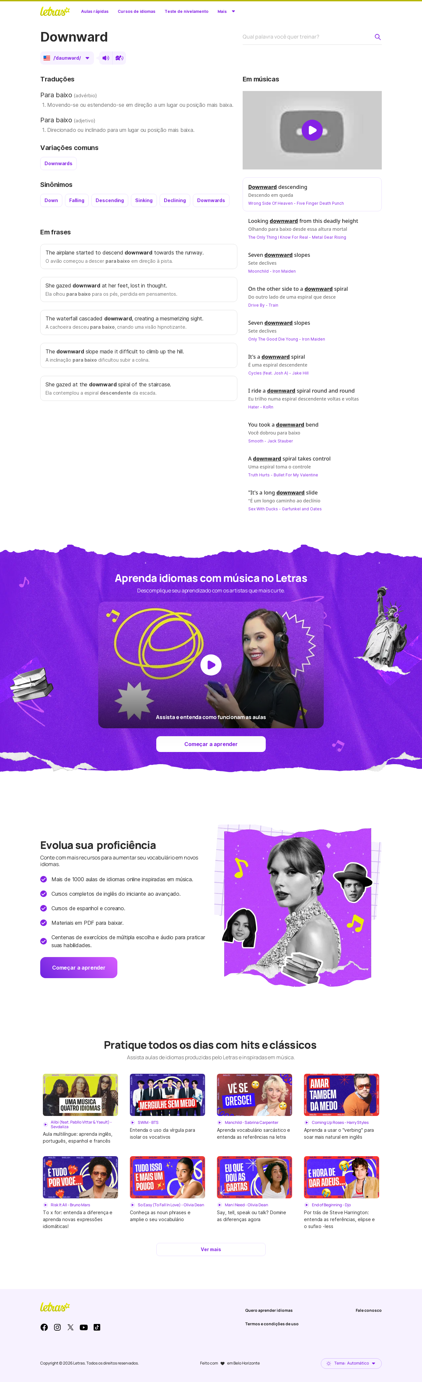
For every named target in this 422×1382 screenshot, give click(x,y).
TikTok (97, 1327)
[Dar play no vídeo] (312, 130)
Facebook (44, 1327)
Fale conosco (369, 1310)
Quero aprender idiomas (269, 1310)
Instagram (57, 1327)
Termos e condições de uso (272, 1324)
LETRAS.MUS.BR (55, 11)
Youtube (84, 1327)
